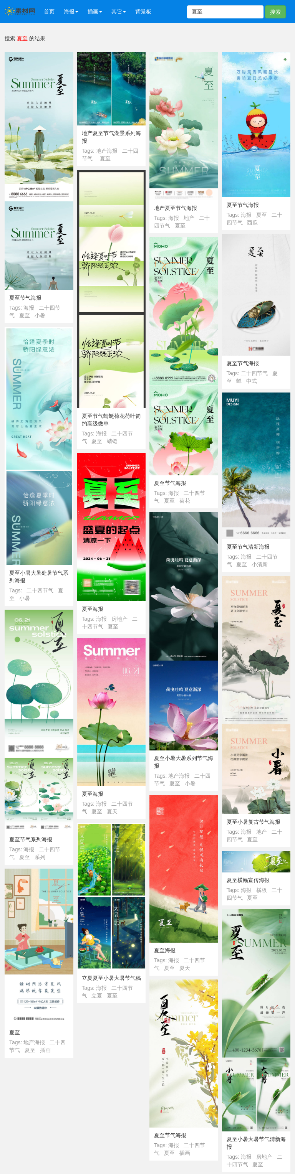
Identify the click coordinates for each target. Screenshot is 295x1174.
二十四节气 (254, 373)
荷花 (184, 501)
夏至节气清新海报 (248, 547)
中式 (251, 381)
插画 (45, 1050)
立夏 (96, 996)
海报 (28, 308)
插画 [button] (95, 11)
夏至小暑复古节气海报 (253, 822)
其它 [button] (118, 11)
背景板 (143, 11)
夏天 (112, 811)
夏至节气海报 (25, 298)
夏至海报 (92, 609)
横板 (261, 890)
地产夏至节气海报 (175, 208)
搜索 (275, 12)
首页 (49, 11)
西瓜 (252, 222)
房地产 (119, 619)
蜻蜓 (112, 441)
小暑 (40, 315)
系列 (40, 857)
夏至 (24, 315)
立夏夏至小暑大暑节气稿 (111, 978)
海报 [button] (71, 11)
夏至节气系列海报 (30, 839)
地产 (189, 218)
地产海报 (107, 151)
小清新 (260, 564)
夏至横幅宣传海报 (248, 880)
